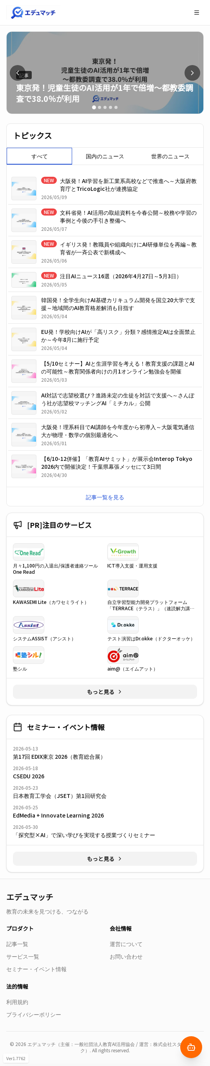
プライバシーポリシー (33, 1014)
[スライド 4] (110, 107)
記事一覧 (17, 944)
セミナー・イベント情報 (36, 969)
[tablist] (105, 156)
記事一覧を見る (105, 497)
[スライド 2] (99, 107)
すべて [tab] (39, 156)
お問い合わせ (126, 956)
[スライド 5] (116, 107)
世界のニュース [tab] (170, 156)
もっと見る (105, 692)
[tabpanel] (105, 327)
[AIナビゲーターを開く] (191, 1047)
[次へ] (192, 73)
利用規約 (17, 1002)
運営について (126, 944)
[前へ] (17, 73)
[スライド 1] (94, 107)
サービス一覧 (22, 956)
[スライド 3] (105, 107)
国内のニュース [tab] (105, 156)
